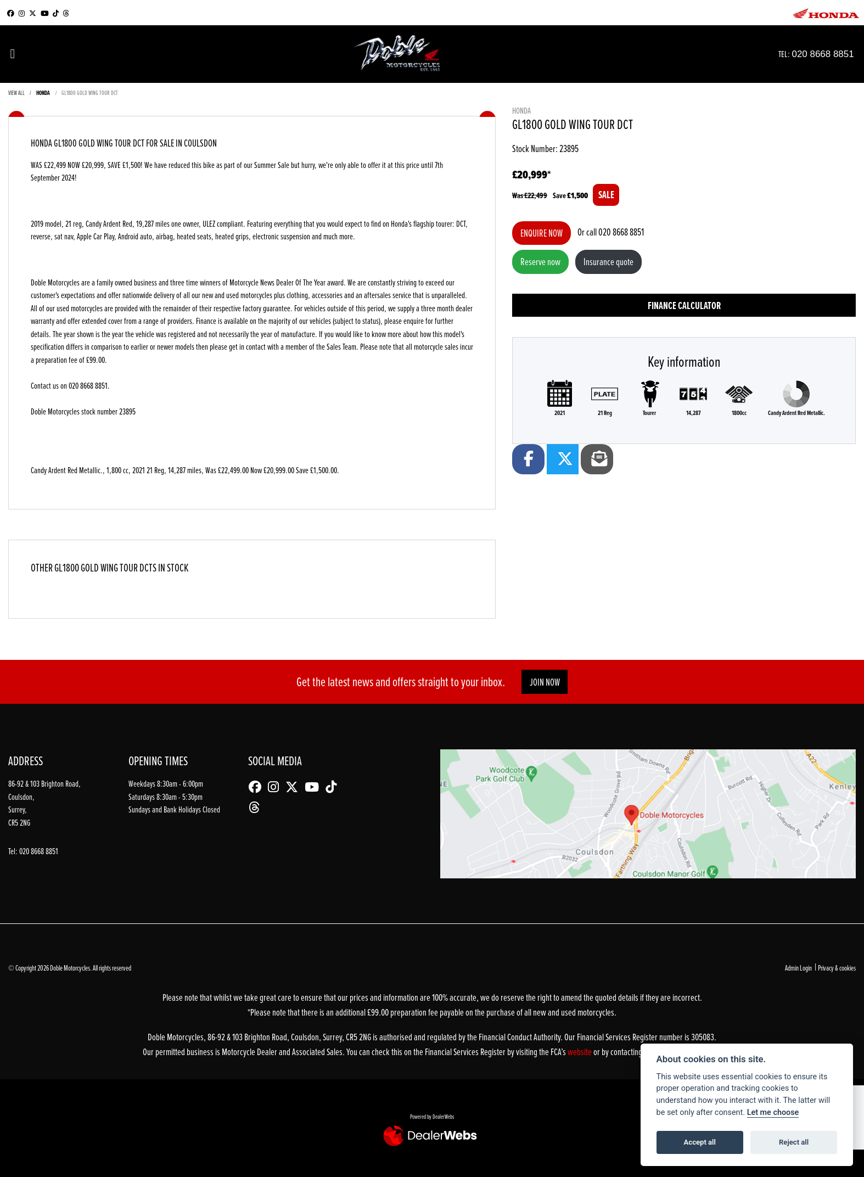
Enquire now (541, 233)
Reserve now (540, 261)
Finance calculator (684, 305)
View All (16, 92)
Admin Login (798, 967)
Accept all (700, 1142)
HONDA (43, 92)
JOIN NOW (545, 682)
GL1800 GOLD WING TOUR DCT (89, 92)
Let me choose (773, 1112)
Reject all (794, 1142)
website (580, 1051)
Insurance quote (608, 261)
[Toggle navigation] (12, 54)
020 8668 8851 (833, 53)
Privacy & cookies (837, 967)
